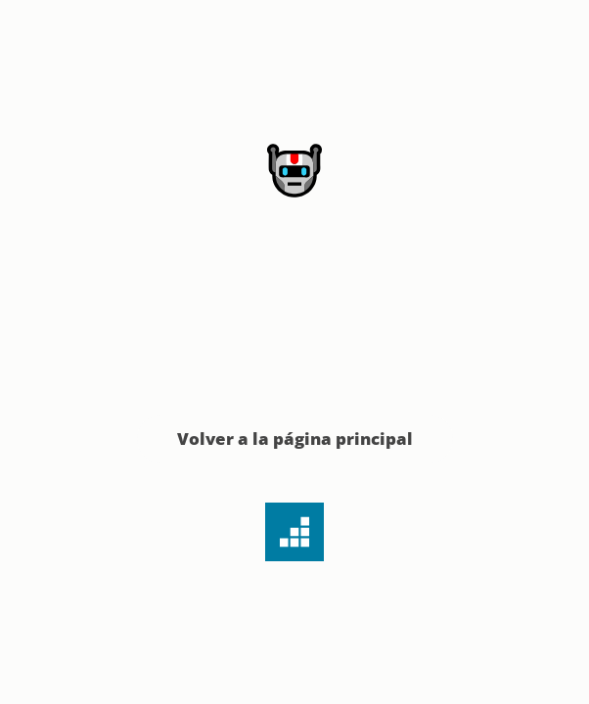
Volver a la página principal (295, 438)
